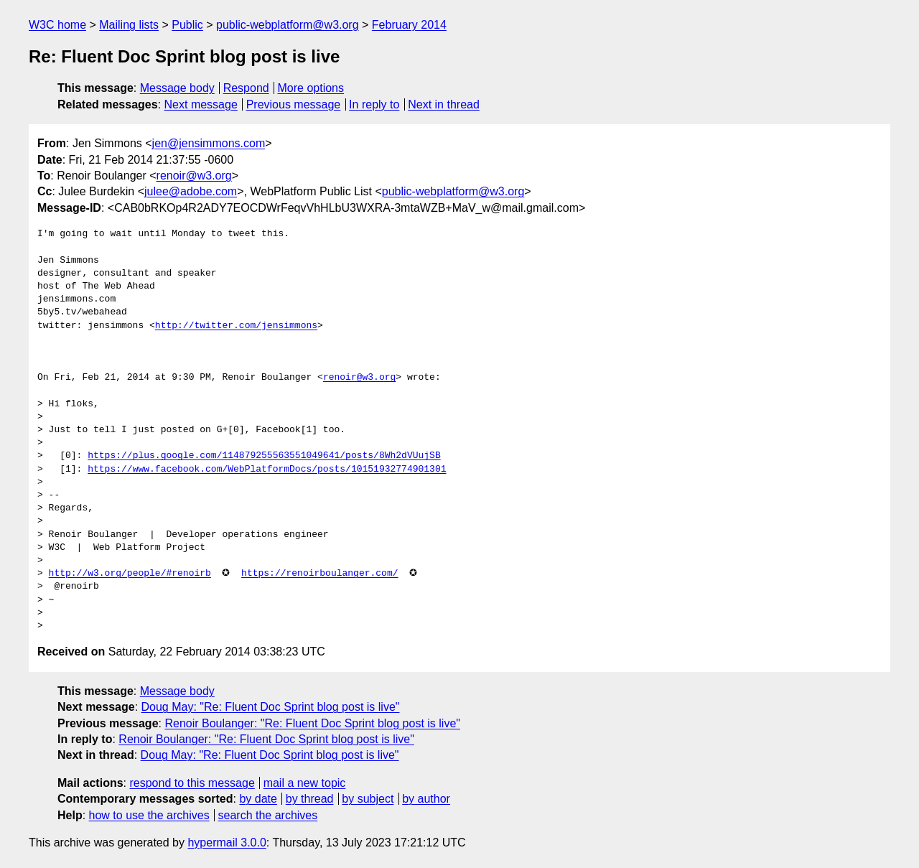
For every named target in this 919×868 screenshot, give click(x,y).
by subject (367, 799)
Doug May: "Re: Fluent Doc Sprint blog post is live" (270, 707)
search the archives (268, 815)
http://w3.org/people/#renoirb (130, 573)
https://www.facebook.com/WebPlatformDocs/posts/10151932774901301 (267, 469)
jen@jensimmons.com (209, 143)
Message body (177, 88)
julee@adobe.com (190, 191)
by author (426, 799)
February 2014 (409, 25)
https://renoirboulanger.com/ (319, 573)
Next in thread (444, 104)
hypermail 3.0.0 (226, 842)
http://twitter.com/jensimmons (236, 325)
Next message (201, 104)
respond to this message (191, 783)
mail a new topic (304, 783)
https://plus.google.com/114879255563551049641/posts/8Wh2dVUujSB (264, 455)
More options (311, 88)
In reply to (374, 104)
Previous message (293, 104)
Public (187, 25)
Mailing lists (129, 25)
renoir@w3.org (194, 175)
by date (257, 799)
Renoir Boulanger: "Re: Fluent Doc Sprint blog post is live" (312, 723)
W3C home (57, 25)
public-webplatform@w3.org (287, 25)
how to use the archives (149, 815)
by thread (310, 799)
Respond (246, 88)
